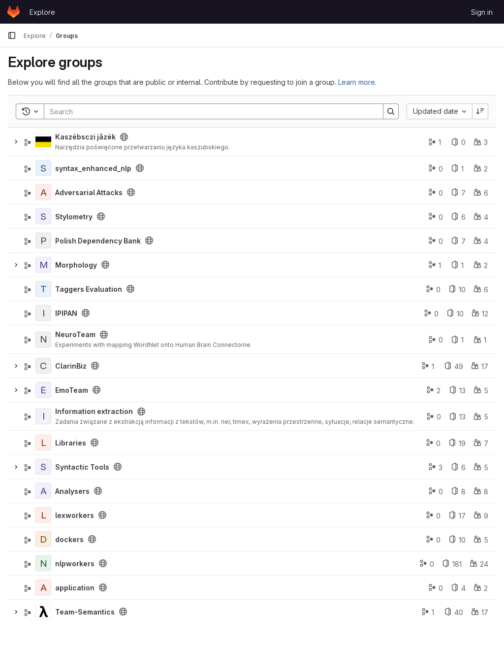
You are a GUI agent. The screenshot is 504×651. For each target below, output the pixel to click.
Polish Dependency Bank (98, 241)
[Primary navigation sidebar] (12, 35)
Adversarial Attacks (89, 192)
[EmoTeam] (43, 390)
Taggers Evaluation (88, 289)
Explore (42, 12)
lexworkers (74, 515)
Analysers (72, 491)
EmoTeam (71, 390)
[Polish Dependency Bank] (43, 240)
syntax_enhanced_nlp (93, 168)
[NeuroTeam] (43, 339)
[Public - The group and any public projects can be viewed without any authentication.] (124, 137)
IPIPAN (66, 313)
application (74, 587)
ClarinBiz (71, 366)
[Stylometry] (43, 216)
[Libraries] (43, 442)
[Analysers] (43, 491)
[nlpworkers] (43, 563)
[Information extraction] (43, 416)
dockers (69, 539)
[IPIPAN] (43, 313)
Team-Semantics (85, 612)
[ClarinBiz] (43, 366)
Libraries (70, 443)
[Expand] (16, 142)
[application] (43, 587)
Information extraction (94, 411)
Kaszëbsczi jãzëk (85, 137)
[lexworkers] (43, 515)
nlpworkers (74, 563)
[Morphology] (43, 265)
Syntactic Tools (82, 467)
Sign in (482, 12)
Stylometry (74, 216)
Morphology (76, 265)
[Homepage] (13, 12)
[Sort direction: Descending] (480, 111)
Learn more (356, 82)
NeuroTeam (75, 334)
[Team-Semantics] (43, 611)
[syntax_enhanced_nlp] (43, 168)
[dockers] (43, 539)
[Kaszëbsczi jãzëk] (43, 142)
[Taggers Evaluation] (43, 289)
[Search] (209, 111)
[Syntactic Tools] (43, 467)
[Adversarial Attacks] (43, 192)
